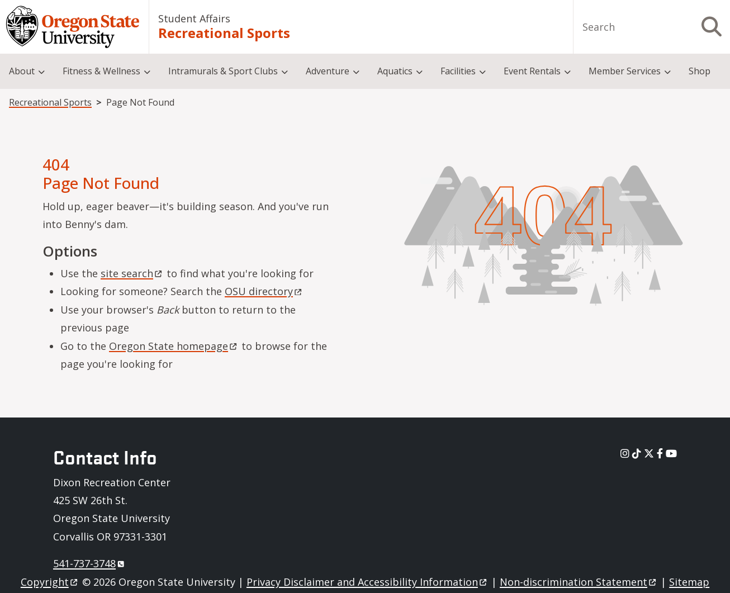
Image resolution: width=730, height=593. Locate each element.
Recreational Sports (224, 33)
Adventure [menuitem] (327, 71)
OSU (264, 291)
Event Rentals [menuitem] (532, 71)
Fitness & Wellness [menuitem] (101, 71)
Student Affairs (194, 18)
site (132, 273)
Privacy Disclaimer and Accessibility (368, 582)
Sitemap (689, 582)
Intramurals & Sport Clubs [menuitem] (223, 71)
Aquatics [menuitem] (395, 71)
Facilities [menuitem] (458, 71)
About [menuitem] (22, 71)
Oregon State (174, 346)
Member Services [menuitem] (625, 71)
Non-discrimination (579, 582)
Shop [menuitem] (699, 71)
